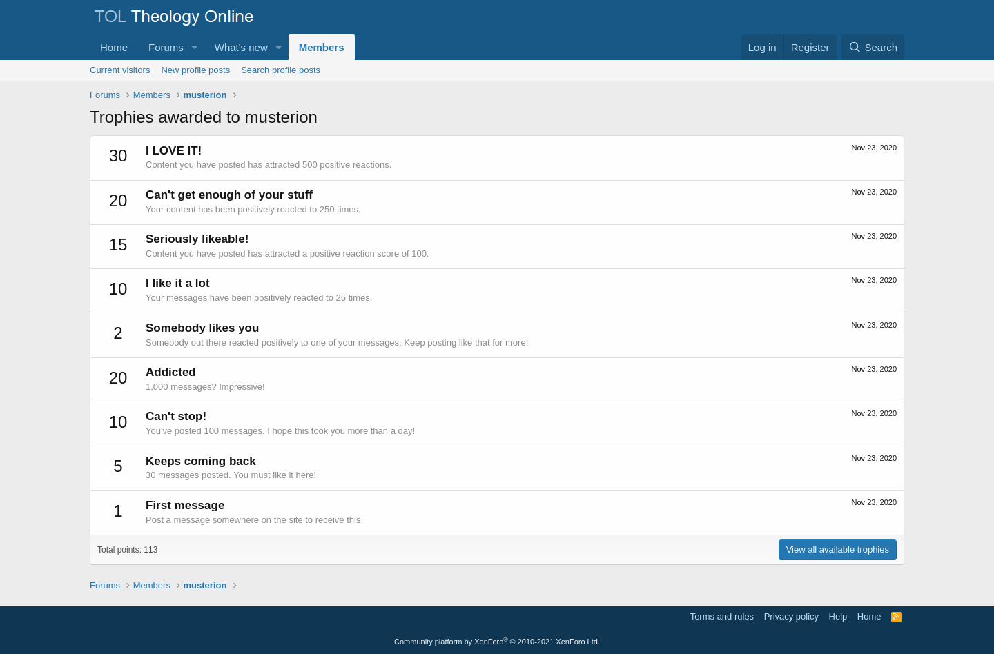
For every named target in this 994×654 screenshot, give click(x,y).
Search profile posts (280, 70)
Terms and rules (722, 616)
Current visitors (120, 70)
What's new (241, 47)
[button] (194, 47)
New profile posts (195, 70)
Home (114, 47)
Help (838, 616)
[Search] (872, 47)
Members (321, 47)
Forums (166, 47)
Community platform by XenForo (497, 641)
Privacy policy (791, 616)
